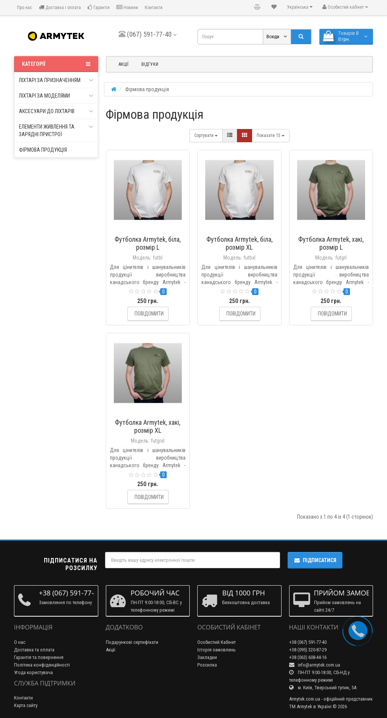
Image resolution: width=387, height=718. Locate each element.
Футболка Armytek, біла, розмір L (148, 243)
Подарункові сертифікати (132, 642)
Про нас (24, 7)
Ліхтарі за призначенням (56, 80)
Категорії (56, 64)
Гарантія (99, 7)
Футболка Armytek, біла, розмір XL (239, 243)
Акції (123, 64)
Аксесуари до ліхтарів (56, 111)
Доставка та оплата (34, 650)
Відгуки (149, 64)
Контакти (154, 7)
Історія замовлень (216, 650)
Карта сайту (25, 705)
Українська (300, 7)
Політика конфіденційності (42, 665)
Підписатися (315, 560)
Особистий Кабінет (216, 642)
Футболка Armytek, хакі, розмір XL (147, 426)
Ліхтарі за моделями (56, 95)
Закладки (207, 657)
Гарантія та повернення (38, 657)
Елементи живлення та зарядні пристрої (56, 130)
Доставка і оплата (60, 7)
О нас (19, 642)
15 (271, 135)
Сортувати (206, 135)
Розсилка (207, 665)
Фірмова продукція (43, 150)
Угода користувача (33, 672)
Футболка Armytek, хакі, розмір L (331, 243)
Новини (127, 7)
